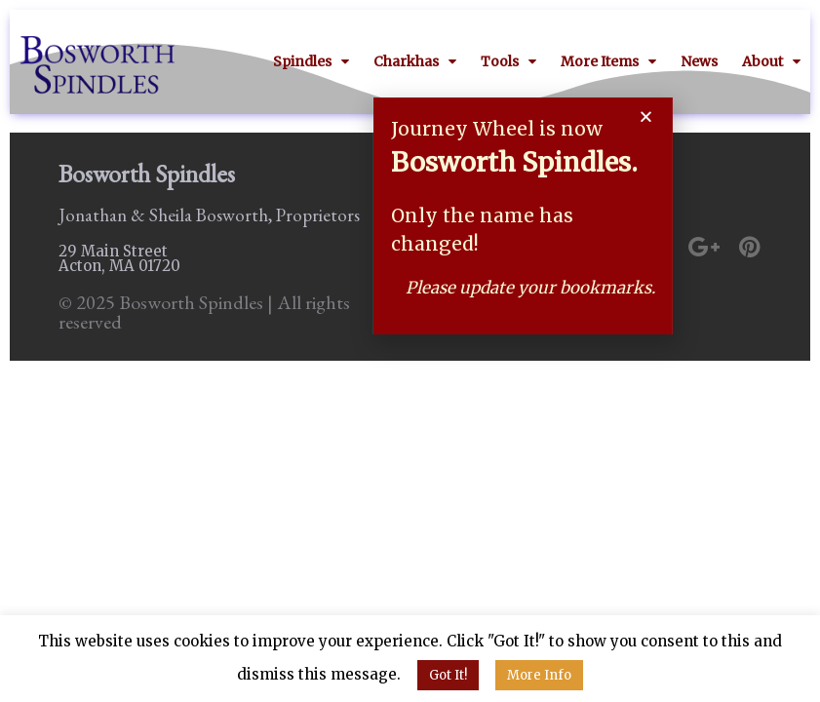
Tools (508, 61)
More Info (539, 675)
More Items (608, 61)
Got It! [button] (448, 675)
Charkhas (414, 61)
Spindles (311, 61)
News (699, 61)
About (771, 61)
